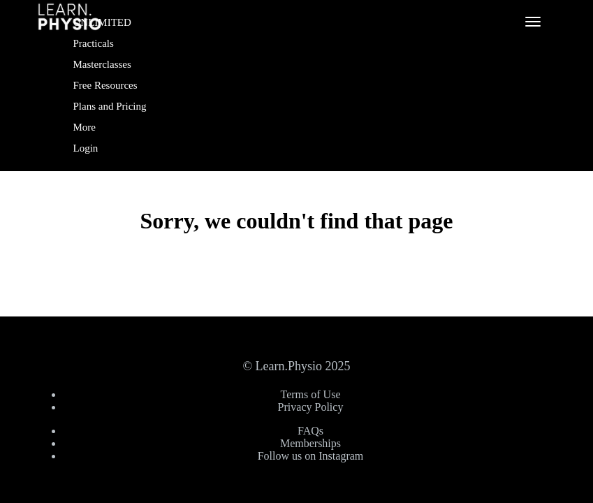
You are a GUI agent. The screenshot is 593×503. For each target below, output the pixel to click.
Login (85, 148)
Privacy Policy (311, 407)
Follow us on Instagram (311, 456)
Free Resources (105, 85)
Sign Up (97, 187)
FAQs (310, 431)
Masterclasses (102, 64)
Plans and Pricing (110, 106)
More (85, 127)
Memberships (310, 443)
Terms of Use (311, 394)
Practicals (93, 43)
